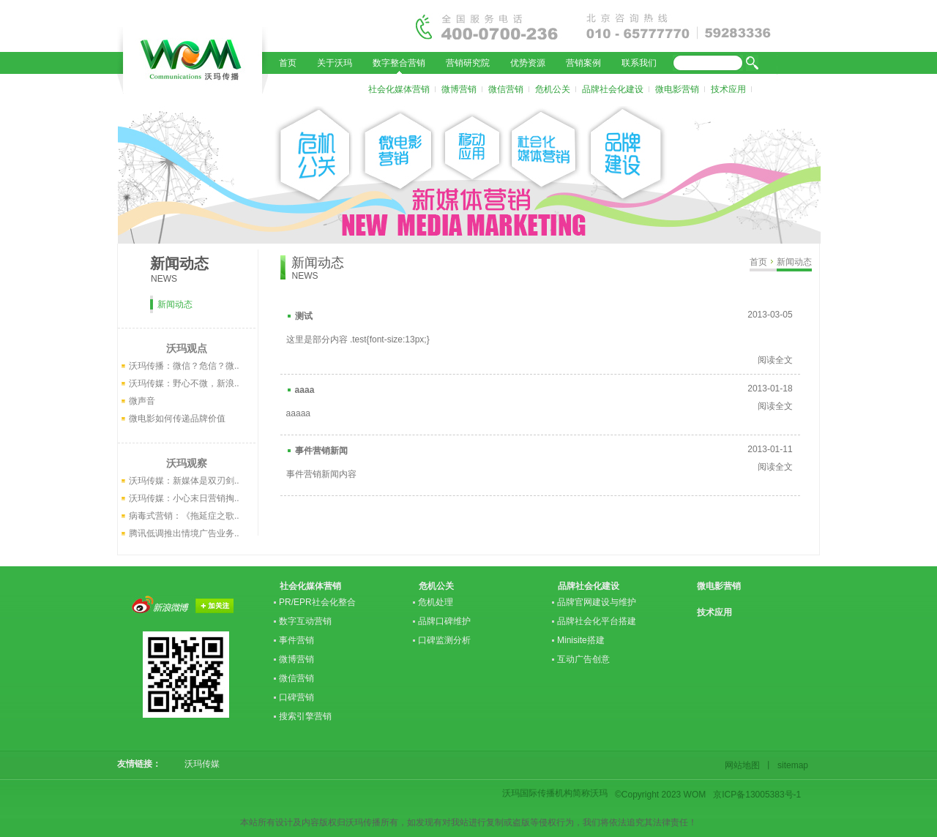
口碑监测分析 (444, 640)
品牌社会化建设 (612, 89)
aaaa (305, 390)
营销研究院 (468, 63)
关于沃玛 (334, 63)
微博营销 (459, 89)
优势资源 (527, 63)
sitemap (790, 765)
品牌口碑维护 (444, 621)
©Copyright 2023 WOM (660, 794)
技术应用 (728, 89)
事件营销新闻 (321, 451)
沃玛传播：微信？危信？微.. (184, 366)
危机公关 (552, 89)
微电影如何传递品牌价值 (177, 418)
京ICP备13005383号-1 (757, 794)
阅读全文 (775, 360)
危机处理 (435, 602)
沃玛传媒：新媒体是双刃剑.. (184, 481)
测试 (304, 316)
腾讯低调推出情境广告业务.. (184, 533)
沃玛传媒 (198, 764)
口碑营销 (296, 697)
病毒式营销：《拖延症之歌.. (184, 516)
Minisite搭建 (581, 640)
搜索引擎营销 (305, 716)
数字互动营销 (305, 621)
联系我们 (639, 63)
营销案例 (583, 63)
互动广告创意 (583, 659)
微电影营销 (677, 89)
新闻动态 (794, 262)
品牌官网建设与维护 (596, 602)
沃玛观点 (186, 348)
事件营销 (296, 640)
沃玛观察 (186, 463)
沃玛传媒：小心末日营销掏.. (184, 498)
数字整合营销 (399, 63)
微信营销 (505, 89)
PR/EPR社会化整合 (317, 602)
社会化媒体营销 (399, 89)
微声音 (142, 401)
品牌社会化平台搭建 (596, 621)
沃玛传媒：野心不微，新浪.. (184, 383)
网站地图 (744, 765)
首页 (287, 63)
